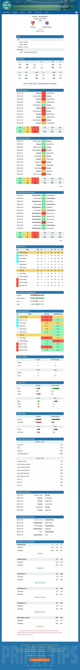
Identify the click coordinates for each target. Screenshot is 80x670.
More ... (62, 186)
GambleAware (30, 655)
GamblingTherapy (41, 655)
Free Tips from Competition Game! (40, 83)
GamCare (50, 655)
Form (30, 12)
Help (28, 665)
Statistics (38, 12)
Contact (51, 665)
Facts (23, 12)
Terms (39, 665)
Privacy (33, 665)
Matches (6, 12)
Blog (47, 12)
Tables (15, 12)
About (45, 665)
